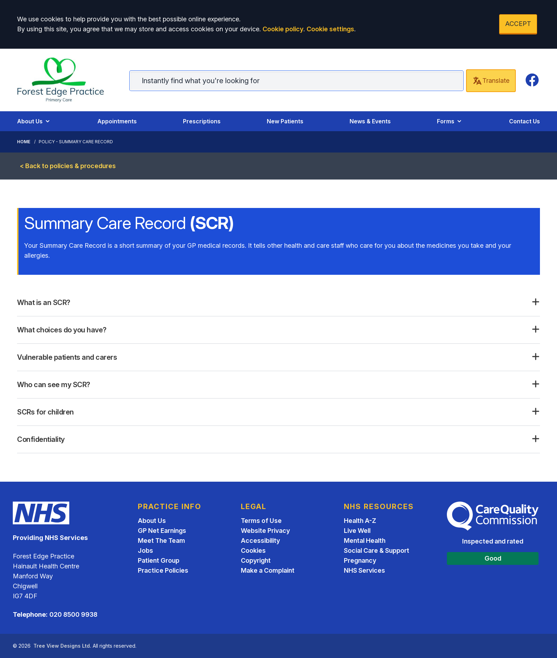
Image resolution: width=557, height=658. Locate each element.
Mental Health (364, 540)
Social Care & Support (376, 550)
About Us (34, 121)
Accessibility (260, 540)
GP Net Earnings (162, 530)
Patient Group (158, 560)
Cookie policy (283, 29)
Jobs (145, 550)
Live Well (357, 530)
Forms (450, 121)
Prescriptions (202, 121)
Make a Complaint (267, 570)
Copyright (256, 560)
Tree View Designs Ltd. (62, 646)
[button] (278, 302)
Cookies (253, 550)
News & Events (370, 121)
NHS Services (364, 570)
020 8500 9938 (73, 614)
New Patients (285, 121)
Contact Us (524, 121)
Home (23, 141)
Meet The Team (161, 540)
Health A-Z (360, 520)
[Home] (66, 80)
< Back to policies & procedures (68, 166)
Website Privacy (265, 530)
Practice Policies (163, 570)
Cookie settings (330, 29)
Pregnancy (360, 560)
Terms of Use (261, 520)
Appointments (117, 121)
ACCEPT (518, 23)
